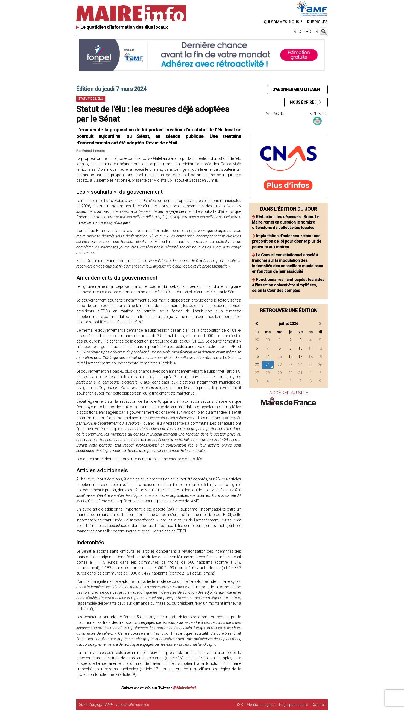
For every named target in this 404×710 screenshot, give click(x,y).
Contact (318, 704)
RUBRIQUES (317, 22)
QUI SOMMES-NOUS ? (283, 22)
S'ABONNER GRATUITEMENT (297, 89)
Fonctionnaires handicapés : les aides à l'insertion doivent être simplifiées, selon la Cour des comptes (288, 285)
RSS (239, 704)
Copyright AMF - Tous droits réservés (119, 704)
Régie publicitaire (293, 704)
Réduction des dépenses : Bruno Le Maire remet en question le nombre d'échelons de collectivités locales (285, 222)
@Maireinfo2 (184, 688)
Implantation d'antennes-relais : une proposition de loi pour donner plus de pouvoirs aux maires (286, 241)
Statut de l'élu (90, 98)
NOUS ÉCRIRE (305, 102)
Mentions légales (261, 704)
